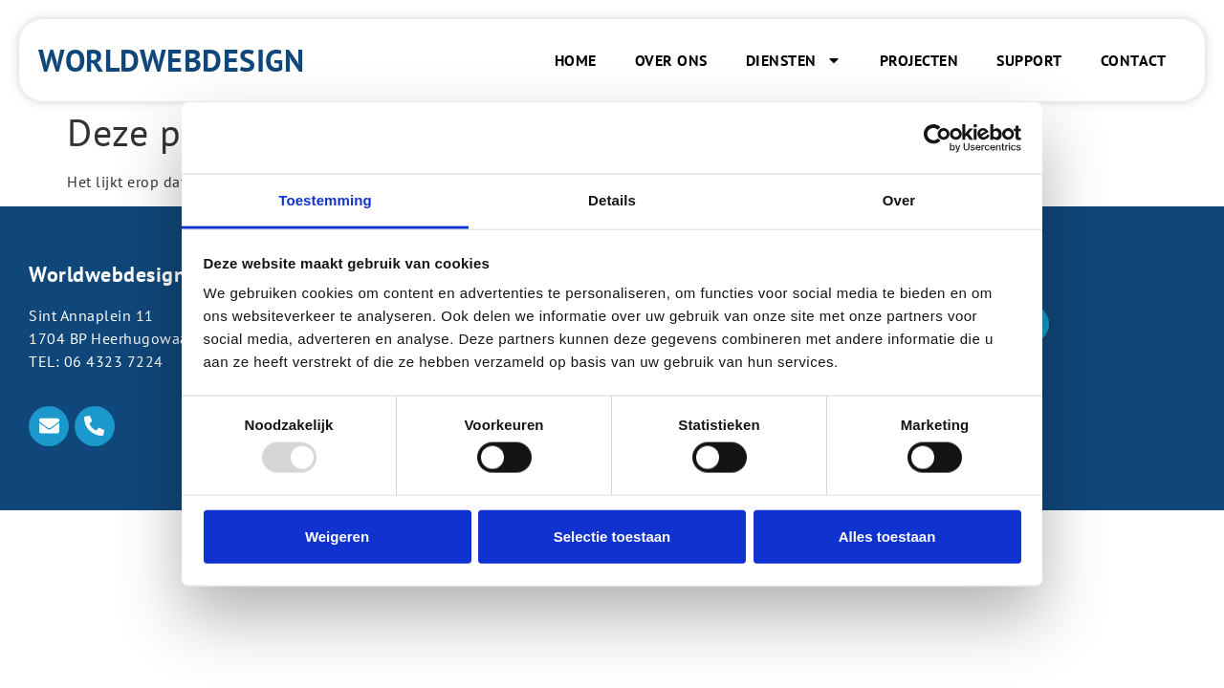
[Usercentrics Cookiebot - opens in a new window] (937, 137)
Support (1029, 60)
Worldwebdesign (171, 60)
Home (576, 60)
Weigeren (337, 535)
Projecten (919, 60)
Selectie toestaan (612, 535)
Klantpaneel (961, 436)
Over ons (671, 60)
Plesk (937, 411)
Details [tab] (612, 200)
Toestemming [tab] (325, 200)
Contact (1134, 60)
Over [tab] (899, 200)
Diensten (794, 60)
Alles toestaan (887, 535)
